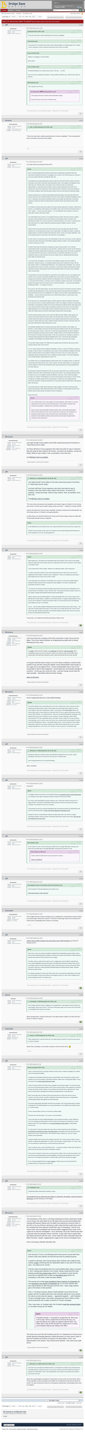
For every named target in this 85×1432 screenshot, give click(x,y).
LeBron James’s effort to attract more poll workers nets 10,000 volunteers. (48, 941)
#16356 (81, 1029)
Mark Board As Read (32, 1429)
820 (34, 16)
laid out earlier (68, 651)
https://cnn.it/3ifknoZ (36, 859)
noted (32, 651)
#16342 (81, 120)
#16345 (81, 472)
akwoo (7, 995)
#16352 (81, 878)
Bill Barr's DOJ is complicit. (39, 457)
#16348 (81, 692)
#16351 (81, 836)
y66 (6, 25)
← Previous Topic (60, 1403)
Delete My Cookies (21, 1429)
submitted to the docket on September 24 (45, 1283)
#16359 (81, 1213)
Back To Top (5, 1429)
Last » (40, 16)
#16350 (81, 780)
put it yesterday (51, 1161)
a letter (36, 1263)
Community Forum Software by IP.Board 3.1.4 (71, 1429)
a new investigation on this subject (59, 1123)
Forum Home (12, 1429)
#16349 (81, 744)
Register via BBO (60, 7)
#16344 (81, 437)
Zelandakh (9, 911)
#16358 (81, 1181)
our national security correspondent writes (70, 794)
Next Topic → (79, 1403)
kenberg (8, 120)
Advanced (83, 10)
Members (11, 10)
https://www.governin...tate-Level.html (38, 893)
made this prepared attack (71, 1304)
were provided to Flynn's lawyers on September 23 (62, 1281)
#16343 (81, 158)
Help (79, 7)
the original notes (46, 1273)
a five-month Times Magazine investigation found (57, 810)
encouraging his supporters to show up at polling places (43, 1131)
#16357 (81, 1061)
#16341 (81, 25)
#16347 (81, 632)
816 (20, 16)
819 (30, 16)
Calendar (18, 10)
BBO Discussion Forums (8, 13)
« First (13, 16)
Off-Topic (18, 13)
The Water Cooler (27, 13)
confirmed (53, 651)
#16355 (81, 995)
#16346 (81, 550)
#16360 (81, 1357)
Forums (4, 10)
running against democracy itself (46, 1081)
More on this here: (33, 677)
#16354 (81, 935)
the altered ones (61, 1275)
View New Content (75, 13)
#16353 (81, 910)
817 (23, 16)
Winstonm (9, 437)
